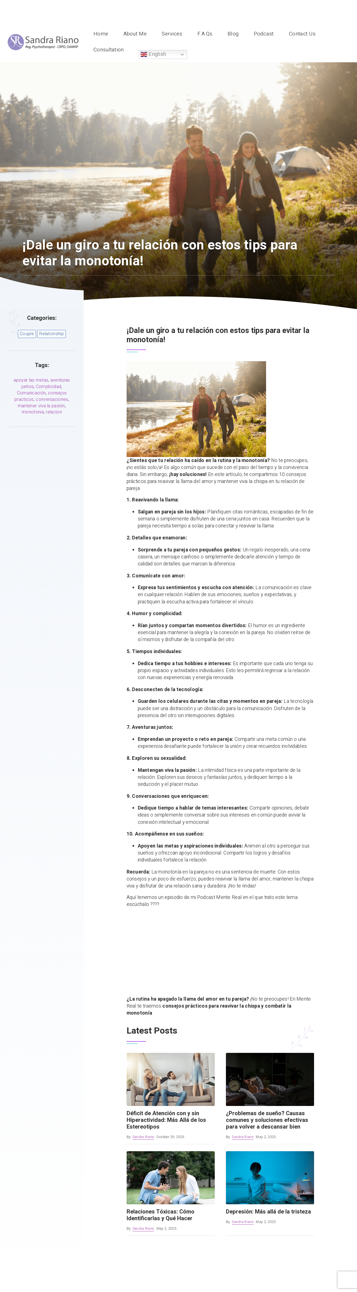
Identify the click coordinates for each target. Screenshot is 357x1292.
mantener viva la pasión (41, 406)
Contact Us (302, 34)
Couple (27, 333)
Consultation (108, 50)
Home (100, 34)
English (153, 54)
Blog (233, 34)
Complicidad (48, 386)
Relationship (51, 333)
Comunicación (31, 393)
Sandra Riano (143, 1136)
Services (172, 34)
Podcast (264, 34)
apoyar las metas (31, 380)
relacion (54, 412)
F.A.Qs (205, 34)
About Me (135, 34)
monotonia (33, 412)
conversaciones (52, 399)
